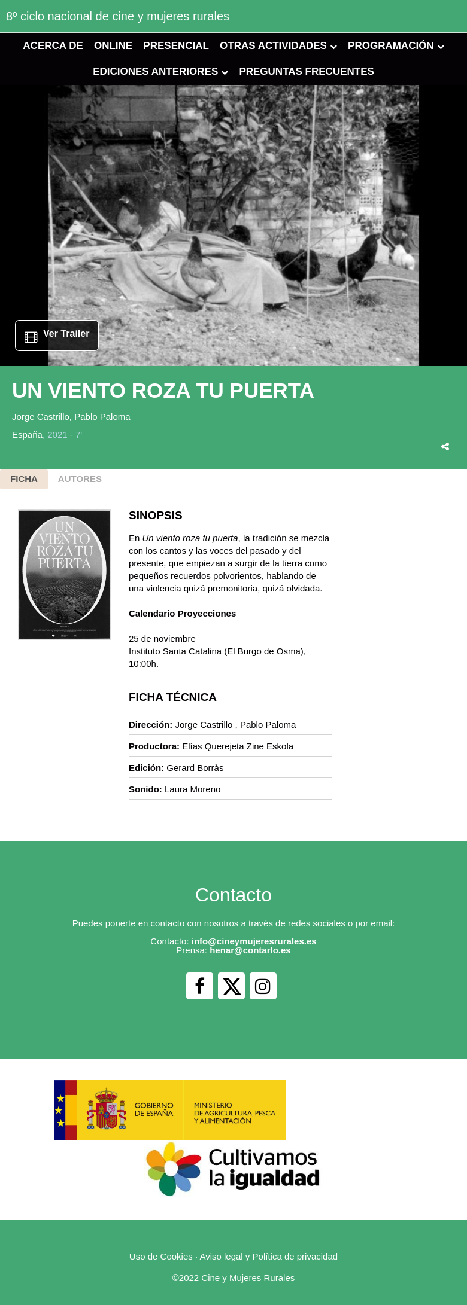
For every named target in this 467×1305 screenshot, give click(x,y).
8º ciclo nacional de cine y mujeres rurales (117, 16)
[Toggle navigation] (450, 15)
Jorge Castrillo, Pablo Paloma (71, 416)
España (27, 434)
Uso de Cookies (161, 1256)
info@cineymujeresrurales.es (254, 941)
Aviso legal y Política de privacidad (268, 1256)
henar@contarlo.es (250, 950)
